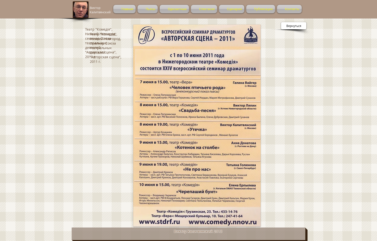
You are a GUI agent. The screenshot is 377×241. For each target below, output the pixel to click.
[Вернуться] (293, 25)
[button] (197, 126)
